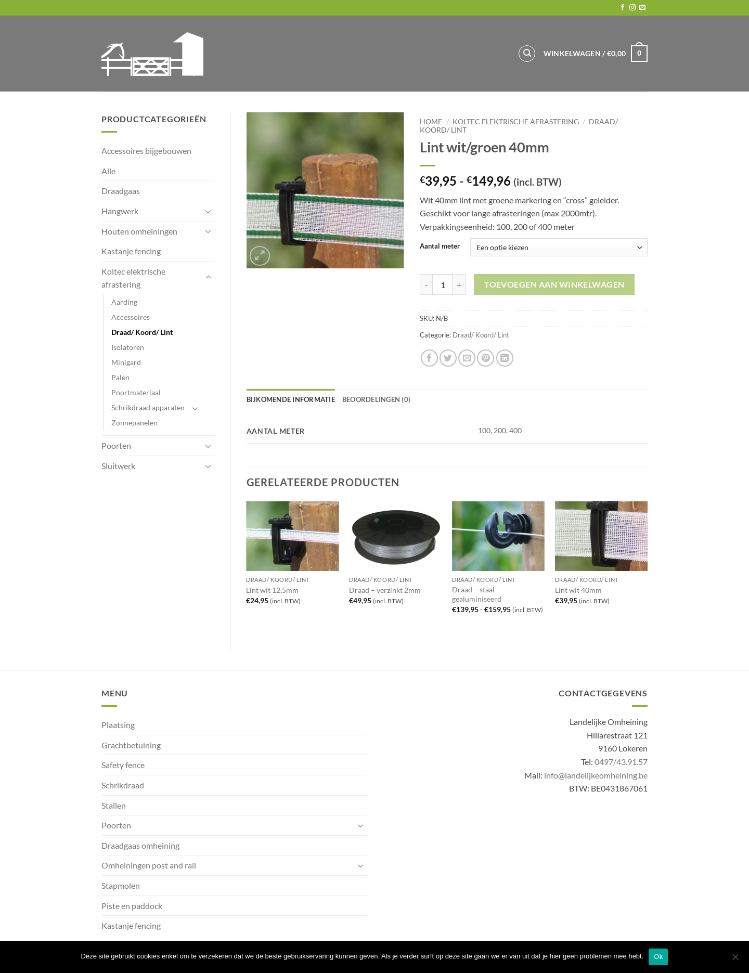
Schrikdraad (122, 785)
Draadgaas (120, 191)
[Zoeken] (527, 53)
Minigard (126, 362)
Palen (120, 377)
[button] (596, 53)
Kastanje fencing (131, 251)
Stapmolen (120, 885)
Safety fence (123, 765)
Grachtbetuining (131, 745)
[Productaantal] (442, 284)
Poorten (116, 445)
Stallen (113, 805)
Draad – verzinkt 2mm (385, 590)
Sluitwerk (118, 466)
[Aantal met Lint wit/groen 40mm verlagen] (426, 284)
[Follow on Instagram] (632, 7)
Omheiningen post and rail (148, 865)
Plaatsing (118, 725)
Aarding (124, 301)
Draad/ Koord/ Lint (142, 332)
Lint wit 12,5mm (272, 590)
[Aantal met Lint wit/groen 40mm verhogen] (459, 284)
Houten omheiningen (139, 231)
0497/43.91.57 (621, 762)
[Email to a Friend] (466, 358)
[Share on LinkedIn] (504, 358)
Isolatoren (127, 347)
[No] (735, 960)
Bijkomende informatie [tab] (291, 399)
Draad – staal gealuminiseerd (476, 594)
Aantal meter (440, 246)
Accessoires (130, 317)
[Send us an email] (642, 7)
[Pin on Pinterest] (485, 358)
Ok (658, 957)
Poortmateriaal (136, 392)
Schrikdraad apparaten (148, 407)
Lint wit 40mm (578, 590)
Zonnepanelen (134, 422)
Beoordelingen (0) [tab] (376, 399)
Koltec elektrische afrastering (133, 278)
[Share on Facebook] (429, 358)
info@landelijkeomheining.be (596, 775)
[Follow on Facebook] (622, 7)
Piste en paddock (131, 906)
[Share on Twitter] (448, 358)
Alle (108, 171)
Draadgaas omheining (140, 845)
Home (431, 122)
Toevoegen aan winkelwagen (554, 284)
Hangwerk (119, 211)
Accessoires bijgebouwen (146, 150)
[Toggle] (208, 211)
